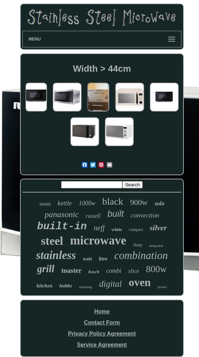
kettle (65, 203)
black (112, 201)
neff (99, 228)
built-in (62, 226)
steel (52, 240)
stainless (56, 255)
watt (87, 258)
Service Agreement (102, 345)
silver (158, 227)
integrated (156, 246)
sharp (137, 244)
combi (113, 270)
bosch (93, 271)
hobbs (65, 285)
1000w (87, 203)
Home (102, 311)
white (117, 229)
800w (156, 269)
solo (159, 203)
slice (133, 271)
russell (93, 216)
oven (140, 282)
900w (139, 202)
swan (45, 204)
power (162, 287)
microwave (98, 240)
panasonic (62, 214)
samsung (86, 287)
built (115, 213)
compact (136, 229)
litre (103, 258)
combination (141, 255)
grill (45, 268)
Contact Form (102, 322)
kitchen (45, 285)
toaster (71, 270)
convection (145, 215)
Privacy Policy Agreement (102, 334)
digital (110, 283)
